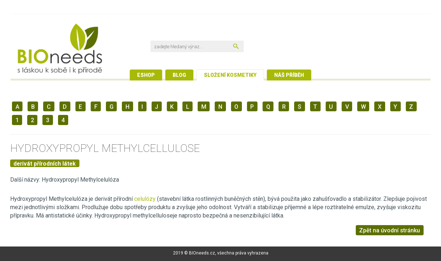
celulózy (145, 198)
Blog (179, 75)
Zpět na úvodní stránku (389, 230)
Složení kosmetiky (230, 75)
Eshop (146, 75)
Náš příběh (289, 75)
